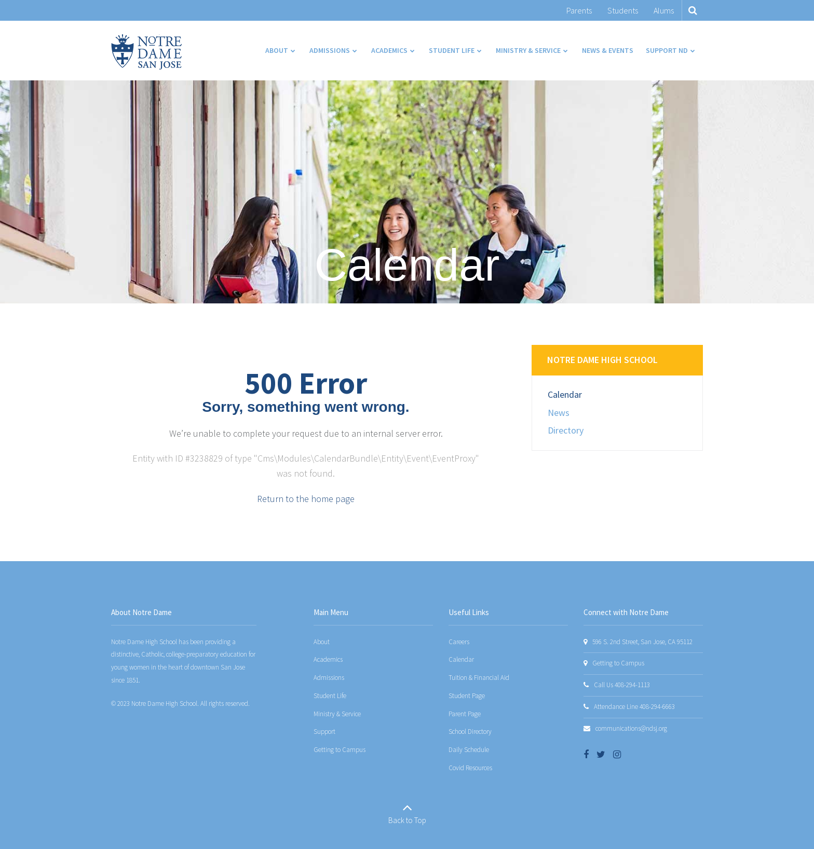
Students (622, 10)
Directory (566, 430)
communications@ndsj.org (631, 728)
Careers (459, 641)
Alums (664, 10)
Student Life (330, 695)
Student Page (467, 695)
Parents (579, 10)
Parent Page (465, 713)
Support (324, 731)
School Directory (470, 731)
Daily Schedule (469, 749)
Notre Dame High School (602, 360)
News (558, 413)
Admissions (329, 677)
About (322, 641)
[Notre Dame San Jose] (146, 51)
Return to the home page (306, 499)
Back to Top (407, 820)
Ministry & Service (337, 713)
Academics (328, 659)
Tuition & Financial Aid (479, 677)
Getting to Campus (339, 749)
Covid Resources (470, 767)
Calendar (565, 394)
